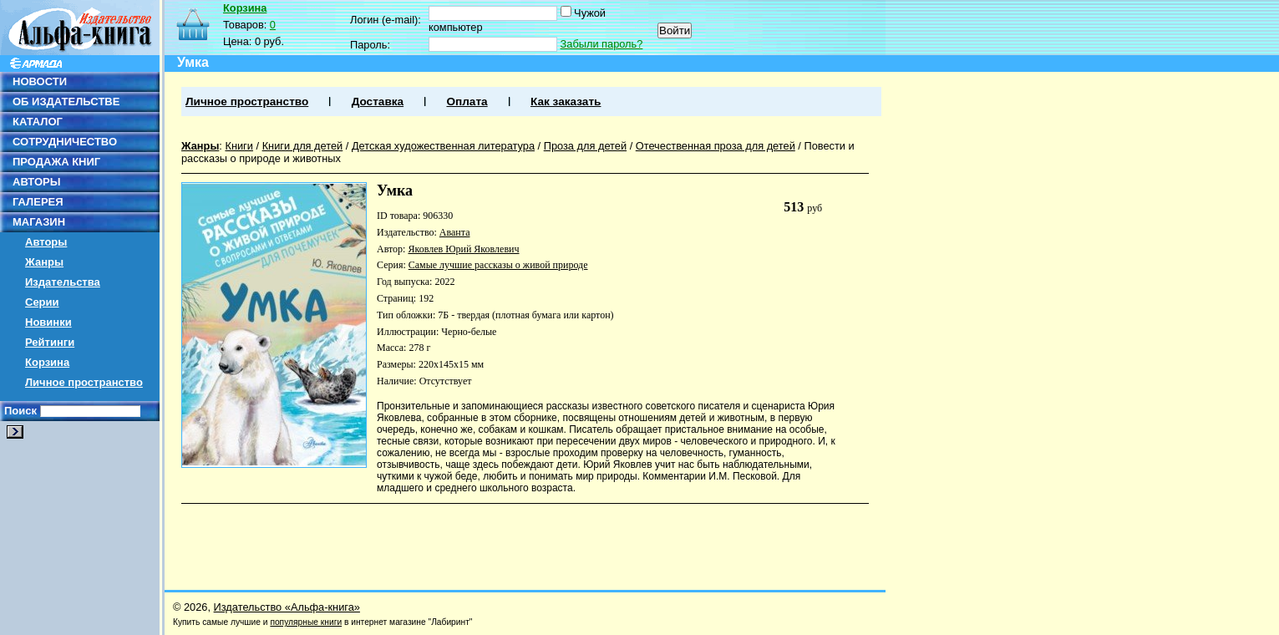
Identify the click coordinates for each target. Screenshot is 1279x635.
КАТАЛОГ (38, 121)
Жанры (44, 262)
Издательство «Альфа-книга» (287, 607)
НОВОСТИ (40, 81)
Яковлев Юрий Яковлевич (463, 249)
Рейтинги (49, 342)
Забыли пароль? (602, 44)
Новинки (48, 322)
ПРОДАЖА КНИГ (56, 161)
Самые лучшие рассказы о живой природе (498, 265)
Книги (239, 146)
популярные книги (306, 622)
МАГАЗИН (39, 222)
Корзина (47, 362)
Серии (42, 302)
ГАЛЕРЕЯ (38, 202)
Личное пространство (84, 382)
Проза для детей (585, 146)
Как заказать (565, 101)
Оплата (466, 101)
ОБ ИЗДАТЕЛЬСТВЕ (66, 101)
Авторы (46, 242)
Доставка (377, 101)
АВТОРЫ (36, 181)
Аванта (454, 232)
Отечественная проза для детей (715, 146)
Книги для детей (302, 146)
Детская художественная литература (443, 146)
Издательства (62, 282)
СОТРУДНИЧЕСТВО (65, 141)
